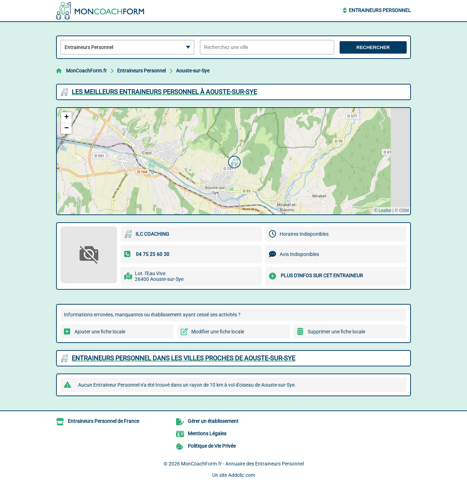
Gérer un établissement (213, 421)
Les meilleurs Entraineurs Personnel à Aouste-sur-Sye (164, 92)
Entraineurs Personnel (380, 10)
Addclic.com (241, 475)
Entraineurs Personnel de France (103, 421)
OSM (404, 210)
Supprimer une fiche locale (336, 331)
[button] (233, 161)
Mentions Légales (207, 433)
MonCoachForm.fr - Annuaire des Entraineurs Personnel (242, 464)
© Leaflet (382, 210)
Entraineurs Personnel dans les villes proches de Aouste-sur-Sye (183, 358)
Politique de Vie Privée (212, 446)
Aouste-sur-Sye (192, 70)
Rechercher (373, 47)
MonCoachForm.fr (86, 70)
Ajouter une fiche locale (100, 331)
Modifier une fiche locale (217, 331)
